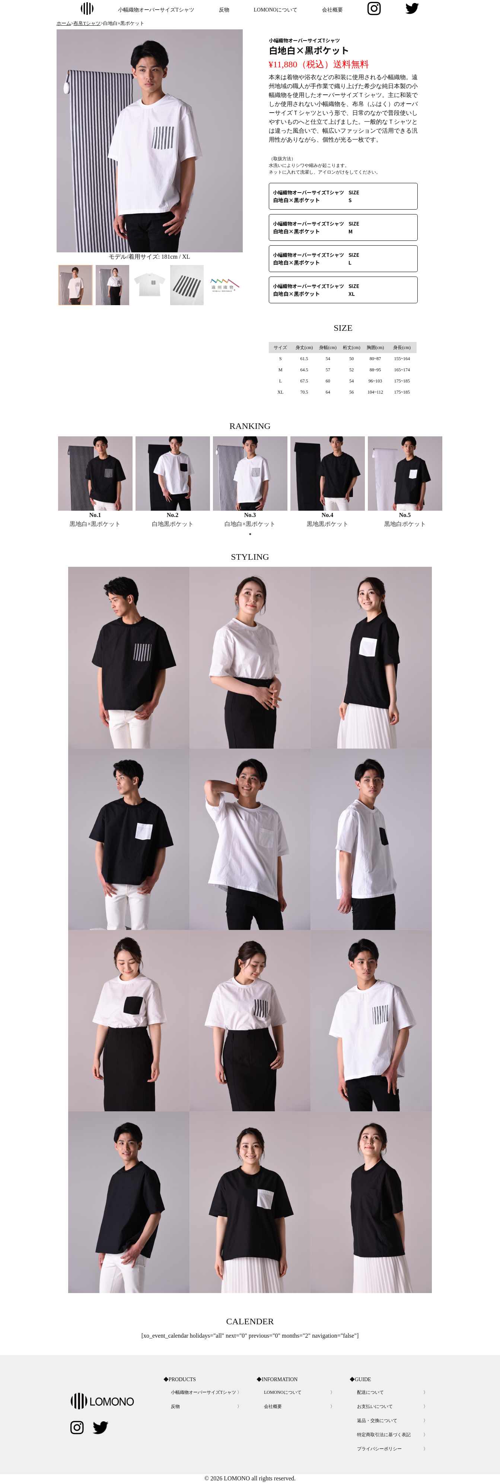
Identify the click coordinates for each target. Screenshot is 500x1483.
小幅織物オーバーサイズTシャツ (156, 10)
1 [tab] (250, 534)
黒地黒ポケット (327, 524)
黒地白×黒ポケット (95, 524)
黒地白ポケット (405, 524)
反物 (224, 10)
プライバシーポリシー (379, 1448)
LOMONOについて (275, 10)
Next (234, 339)
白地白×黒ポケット (250, 524)
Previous (65, 339)
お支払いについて (375, 1406)
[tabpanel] (95, 482)
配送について (370, 1392)
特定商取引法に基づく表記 (384, 1434)
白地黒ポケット (173, 524)
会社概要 (332, 10)
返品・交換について (377, 1420)
